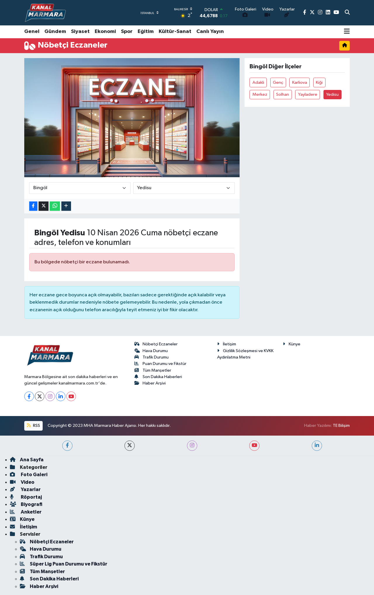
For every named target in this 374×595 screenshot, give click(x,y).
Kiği (319, 82)
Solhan (282, 94)
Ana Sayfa (27, 459)
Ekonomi (105, 31)
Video (22, 482)
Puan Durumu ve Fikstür (160, 363)
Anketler (25, 511)
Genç (278, 82)
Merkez (259, 94)
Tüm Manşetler (153, 370)
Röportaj (26, 497)
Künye (291, 344)
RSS (33, 425)
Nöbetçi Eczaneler (156, 344)
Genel (31, 31)
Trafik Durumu (151, 357)
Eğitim (146, 31)
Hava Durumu (151, 351)
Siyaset (80, 31)
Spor (127, 31)
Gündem (55, 31)
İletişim (226, 344)
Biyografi (26, 504)
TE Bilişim (341, 425)
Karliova (299, 82)
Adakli (258, 82)
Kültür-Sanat (175, 31)
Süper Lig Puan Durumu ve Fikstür (63, 563)
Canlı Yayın (210, 31)
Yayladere (307, 94)
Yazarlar (25, 489)
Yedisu (332, 94)
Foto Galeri (28, 474)
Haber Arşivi (150, 383)
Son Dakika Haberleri (158, 377)
